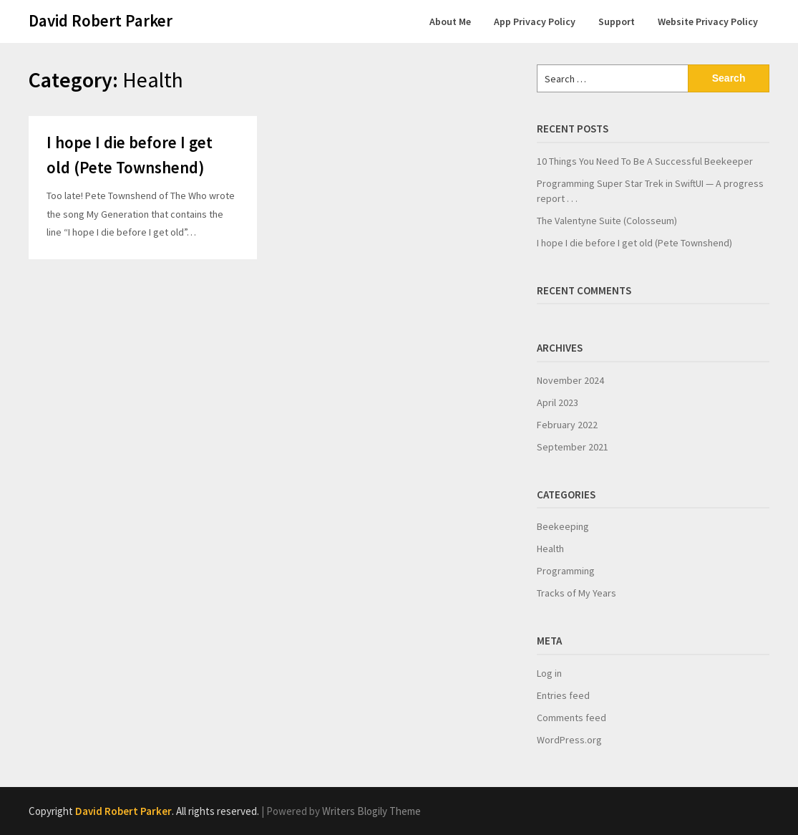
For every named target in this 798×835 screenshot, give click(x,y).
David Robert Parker (100, 20)
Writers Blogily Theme (371, 811)
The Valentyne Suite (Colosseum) (607, 220)
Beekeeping (563, 526)
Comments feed (571, 717)
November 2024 (570, 380)
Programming (566, 570)
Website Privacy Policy (708, 21)
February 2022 (567, 424)
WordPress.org (569, 739)
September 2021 (572, 446)
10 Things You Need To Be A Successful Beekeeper (645, 161)
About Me (450, 21)
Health (550, 548)
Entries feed (563, 695)
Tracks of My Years (576, 593)
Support (616, 21)
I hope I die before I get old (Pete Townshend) (634, 242)
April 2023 (557, 402)
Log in (549, 673)
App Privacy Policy (534, 21)
